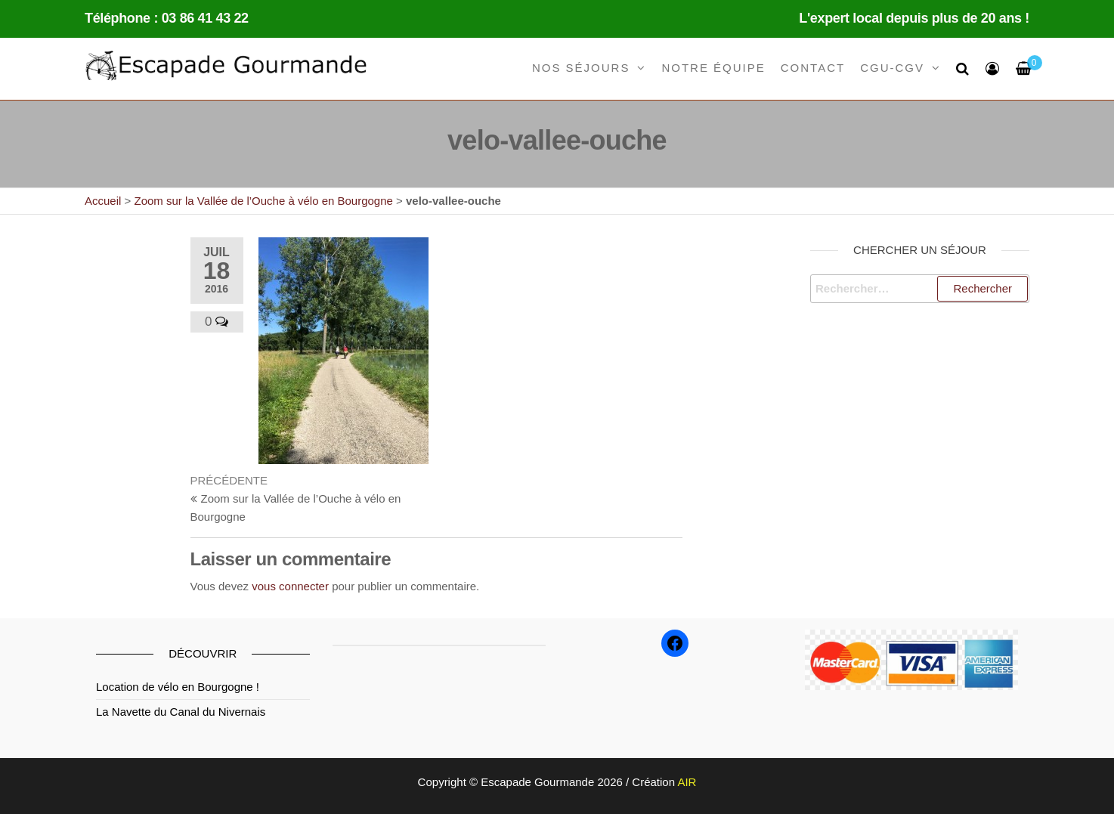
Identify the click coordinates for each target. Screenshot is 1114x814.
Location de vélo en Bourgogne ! (177, 686)
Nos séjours (581, 67)
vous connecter (290, 586)
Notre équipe (713, 67)
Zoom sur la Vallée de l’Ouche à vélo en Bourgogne (263, 200)
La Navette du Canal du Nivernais (180, 711)
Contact (813, 67)
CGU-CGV (892, 67)
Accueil (103, 200)
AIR (686, 781)
